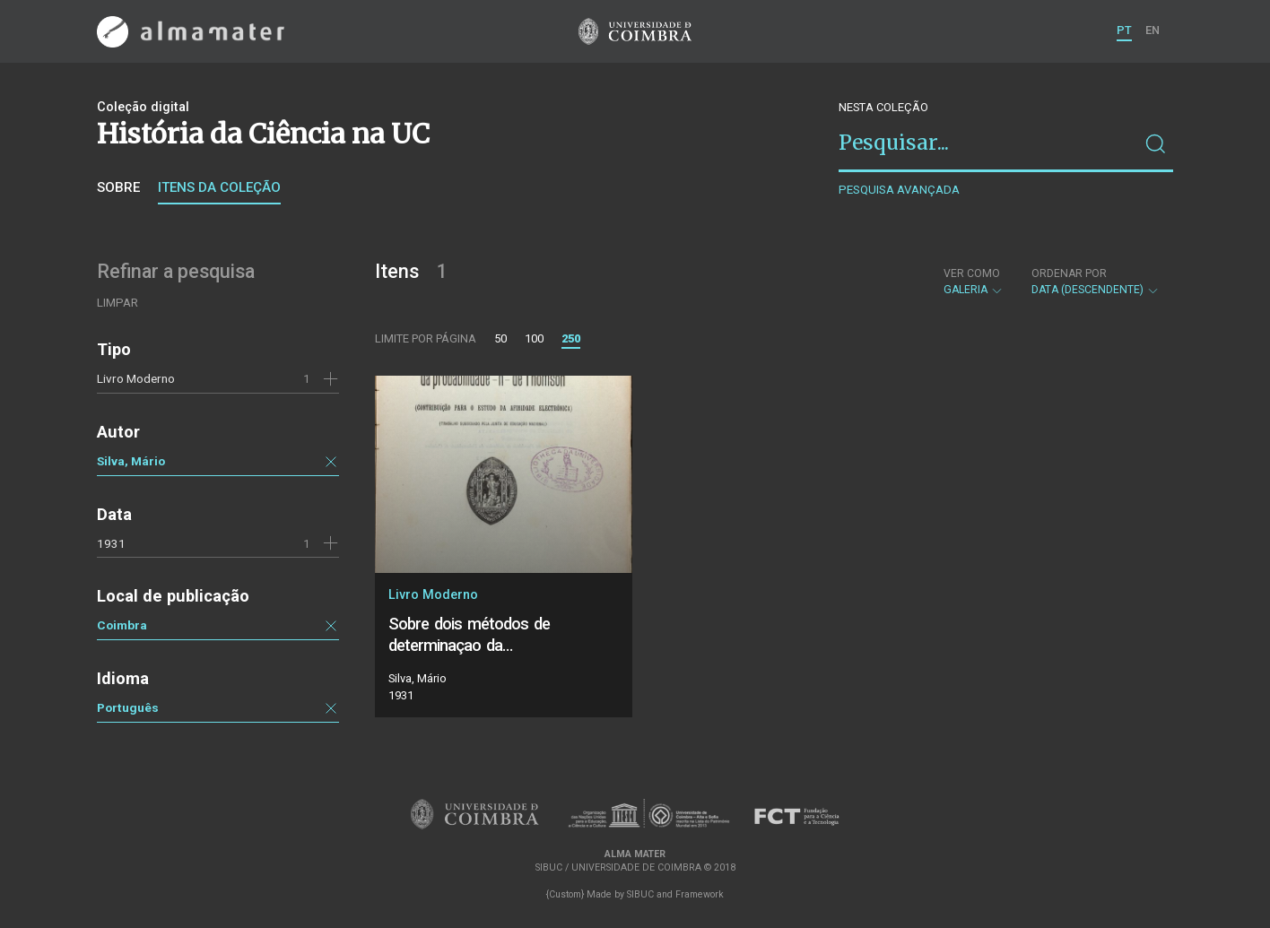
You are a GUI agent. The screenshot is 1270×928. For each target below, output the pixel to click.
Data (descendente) (1095, 281)
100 (534, 338)
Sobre (118, 187)
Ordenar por (1069, 273)
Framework (699, 894)
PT (1124, 30)
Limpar (117, 302)
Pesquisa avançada (899, 189)
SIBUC (640, 894)
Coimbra (122, 625)
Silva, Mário (131, 461)
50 (500, 338)
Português (128, 707)
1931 (111, 543)
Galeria (974, 281)
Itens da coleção (219, 187)
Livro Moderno (136, 378)
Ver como (972, 273)
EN (1152, 30)
